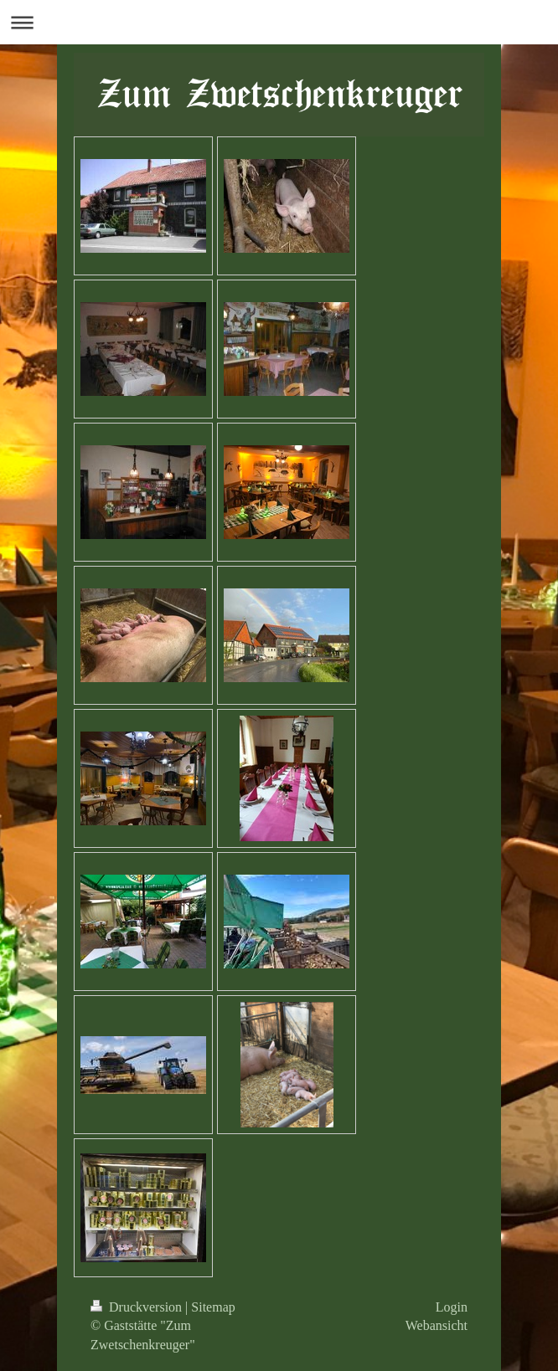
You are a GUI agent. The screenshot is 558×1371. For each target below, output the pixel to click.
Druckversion (137, 1307)
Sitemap (213, 1307)
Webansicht (437, 1325)
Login (452, 1307)
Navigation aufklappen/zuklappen (279, 22)
